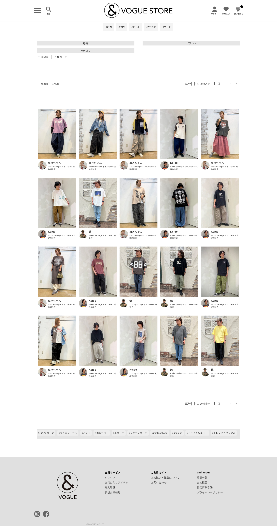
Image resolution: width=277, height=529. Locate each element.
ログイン (110, 477)
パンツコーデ (46, 433)
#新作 (109, 27)
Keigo (174, 162)
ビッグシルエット (198, 433)
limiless (178, 433)
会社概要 (202, 482)
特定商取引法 (205, 487)
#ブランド (151, 27)
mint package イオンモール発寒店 (102, 237)
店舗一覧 (202, 477)
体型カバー (102, 433)
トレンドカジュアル (224, 433)
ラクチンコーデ (138, 433)
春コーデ (119, 433)
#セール (135, 27)
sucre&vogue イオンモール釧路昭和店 (61, 168)
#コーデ (167, 27)
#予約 (121, 27)
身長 (85, 43)
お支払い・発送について (165, 477)
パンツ (86, 433)
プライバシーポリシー (210, 492)
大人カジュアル (68, 433)
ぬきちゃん (54, 162)
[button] (236, 83)
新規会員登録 (112, 492)
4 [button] (231, 83)
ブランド (191, 43)
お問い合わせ (158, 482)
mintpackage (160, 433)
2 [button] (219, 83)
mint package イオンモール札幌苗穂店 (184, 168)
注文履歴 (110, 487)
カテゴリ (85, 50)
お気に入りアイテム (116, 482)
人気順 (55, 83)
